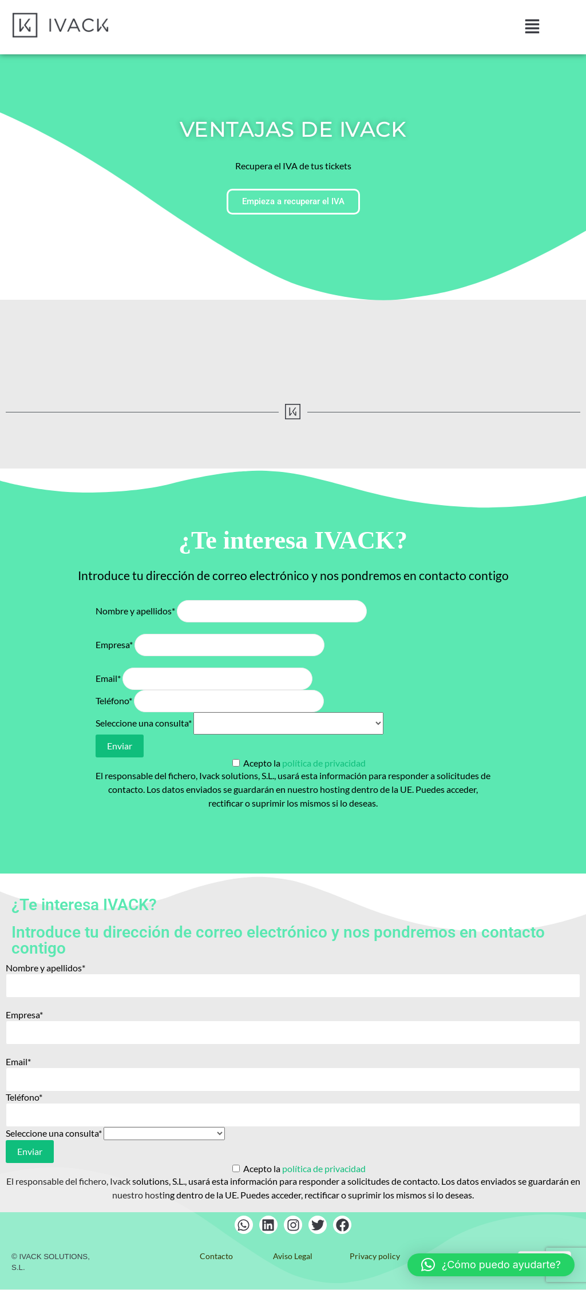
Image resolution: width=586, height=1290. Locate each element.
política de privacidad (324, 762)
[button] (532, 27)
